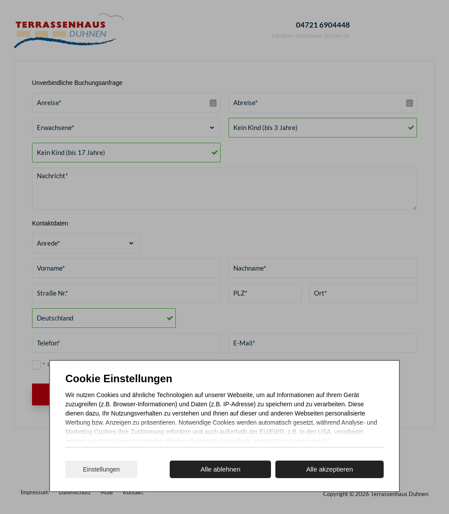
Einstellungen (101, 469)
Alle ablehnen (220, 469)
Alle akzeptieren (329, 469)
